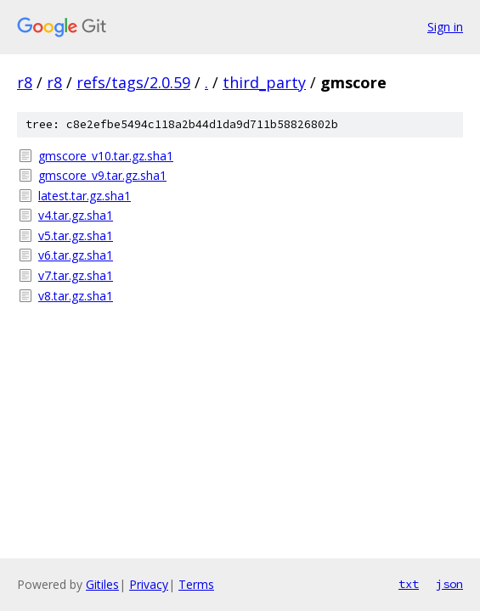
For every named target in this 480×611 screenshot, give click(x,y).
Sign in (445, 27)
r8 (24, 82)
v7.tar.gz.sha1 (75, 275)
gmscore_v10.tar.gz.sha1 (105, 156)
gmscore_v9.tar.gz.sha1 (102, 175)
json (449, 583)
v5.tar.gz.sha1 (75, 235)
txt (408, 583)
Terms (196, 584)
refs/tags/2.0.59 (133, 82)
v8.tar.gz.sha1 (75, 296)
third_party (264, 82)
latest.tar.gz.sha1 (84, 196)
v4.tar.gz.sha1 (75, 215)
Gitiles (102, 584)
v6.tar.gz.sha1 (75, 255)
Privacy (148, 584)
